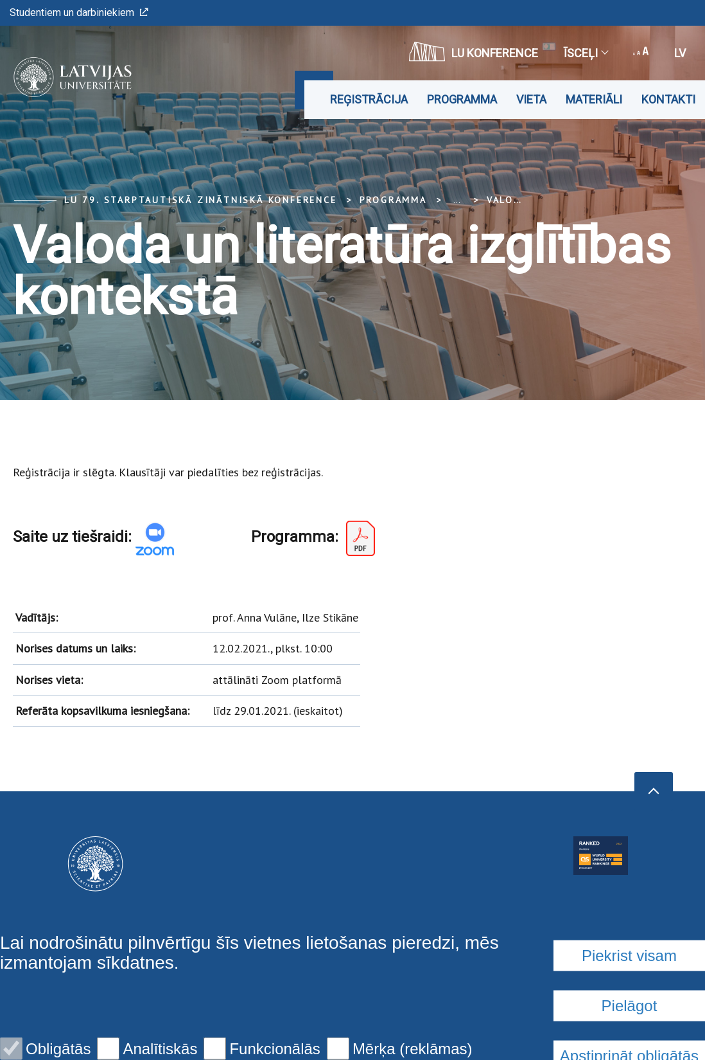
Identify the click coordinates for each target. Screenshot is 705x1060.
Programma (462, 99)
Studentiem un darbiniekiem (79, 12)
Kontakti (668, 99)
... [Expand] (456, 200)
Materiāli (594, 99)
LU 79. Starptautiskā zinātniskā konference (200, 200)
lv (680, 53)
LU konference (473, 51)
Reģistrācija (369, 99)
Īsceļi (585, 53)
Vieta (531, 99)
